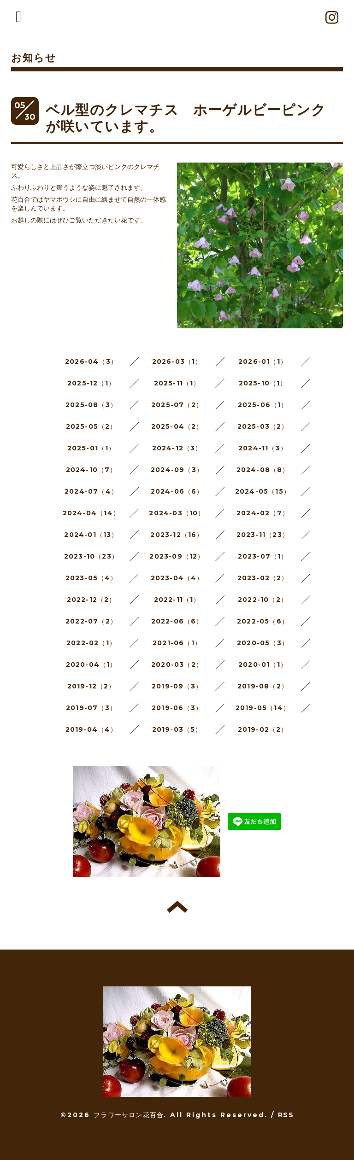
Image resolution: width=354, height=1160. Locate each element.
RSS (286, 1115)
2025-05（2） (91, 426)
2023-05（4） (91, 578)
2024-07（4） (91, 491)
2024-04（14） (91, 513)
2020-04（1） (91, 664)
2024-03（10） (177, 513)
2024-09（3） (177, 470)
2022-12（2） (91, 599)
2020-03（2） (177, 664)
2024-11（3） (262, 448)
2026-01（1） (262, 361)
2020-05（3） (263, 643)
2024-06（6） (177, 491)
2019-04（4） (91, 729)
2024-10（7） (91, 470)
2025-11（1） (177, 383)
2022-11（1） (177, 599)
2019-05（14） (263, 708)
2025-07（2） (177, 405)
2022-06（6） (177, 621)
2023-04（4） (177, 578)
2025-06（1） (263, 405)
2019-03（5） (177, 729)
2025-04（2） (177, 426)
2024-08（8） (262, 470)
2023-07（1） (263, 556)
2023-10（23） (91, 556)
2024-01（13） (91, 534)
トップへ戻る (177, 907)
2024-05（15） (262, 491)
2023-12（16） (176, 534)
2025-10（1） (263, 383)
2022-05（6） (263, 621)
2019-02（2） (263, 729)
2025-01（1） (91, 448)
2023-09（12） (176, 556)
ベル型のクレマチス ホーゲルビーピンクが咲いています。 (186, 118)
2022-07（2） (91, 621)
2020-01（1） (262, 664)
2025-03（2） (263, 426)
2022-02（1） (91, 643)
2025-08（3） (91, 405)
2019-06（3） (177, 708)
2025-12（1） (91, 383)
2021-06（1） (177, 643)
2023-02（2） (263, 578)
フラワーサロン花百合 (129, 1115)
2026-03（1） (177, 361)
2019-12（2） (91, 686)
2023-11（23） (262, 534)
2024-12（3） (177, 448)
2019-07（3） (91, 708)
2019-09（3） (177, 686)
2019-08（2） (262, 686)
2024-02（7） (262, 513)
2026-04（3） (91, 361)
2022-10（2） (263, 599)
